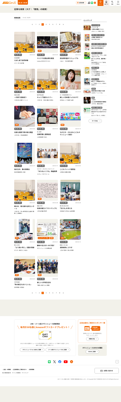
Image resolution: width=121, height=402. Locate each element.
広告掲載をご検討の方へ (20, 369)
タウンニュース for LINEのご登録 (32, 349)
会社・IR (106, 4)
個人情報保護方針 (6, 372)
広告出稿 (81, 2)
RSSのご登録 (92, 351)
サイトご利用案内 (16, 372)
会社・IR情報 (7, 369)
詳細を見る (92, 339)
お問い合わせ (108, 371)
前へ (32, 24)
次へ (63, 24)
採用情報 (31, 369)
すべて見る (95, 121)
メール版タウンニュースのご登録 (57, 349)
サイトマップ (25, 372)
